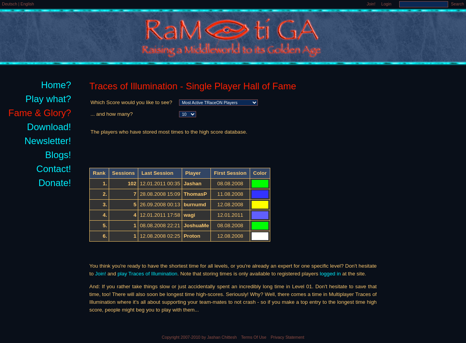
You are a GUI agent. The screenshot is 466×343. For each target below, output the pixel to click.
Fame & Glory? (40, 113)
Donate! (54, 183)
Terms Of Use (253, 337)
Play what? (48, 99)
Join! (371, 4)
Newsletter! (47, 141)
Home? (56, 85)
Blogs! (58, 155)
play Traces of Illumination (147, 274)
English (27, 4)
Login (386, 4)
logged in (330, 274)
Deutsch (10, 4)
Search (457, 4)
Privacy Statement (287, 337)
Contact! (54, 169)
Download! (49, 127)
